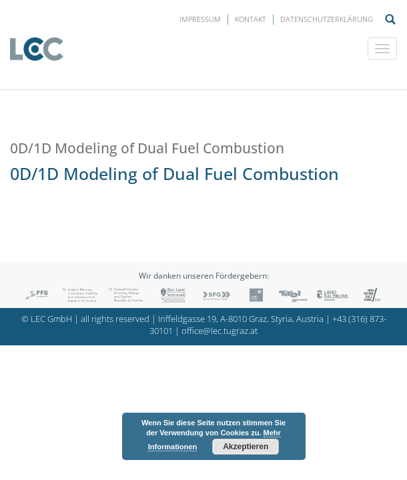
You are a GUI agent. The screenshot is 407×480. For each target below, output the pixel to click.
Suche (390, 19)
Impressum (200, 19)
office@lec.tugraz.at (219, 331)
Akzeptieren (245, 446)
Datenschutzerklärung (326, 19)
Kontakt (250, 19)
